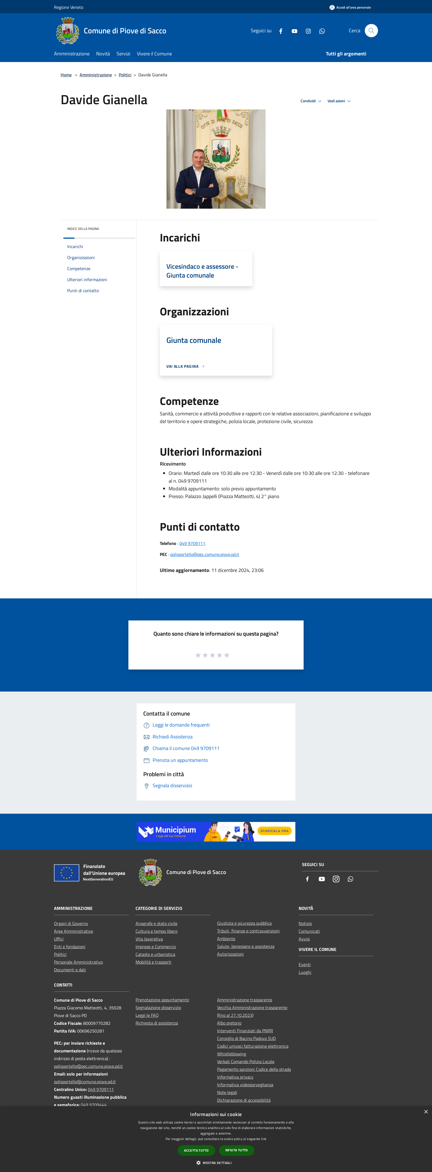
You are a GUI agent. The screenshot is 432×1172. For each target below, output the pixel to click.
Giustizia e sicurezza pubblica (244, 923)
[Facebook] (278, 30)
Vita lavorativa (149, 939)
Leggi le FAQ (147, 1015)
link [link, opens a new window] (263, 1138)
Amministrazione (96, 74)
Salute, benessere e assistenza (245, 946)
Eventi (305, 964)
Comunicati (309, 931)
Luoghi (305, 972)
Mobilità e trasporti (153, 962)
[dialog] (216, 1139)
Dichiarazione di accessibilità (244, 1100)
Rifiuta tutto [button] (236, 1150)
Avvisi (304, 939)
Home (66, 74)
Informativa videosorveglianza (245, 1084)
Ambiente (226, 938)
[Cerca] (371, 30)
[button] (216, 1162)
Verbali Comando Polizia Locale (245, 1061)
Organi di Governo (71, 923)
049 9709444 (94, 1104)
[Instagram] (306, 30)
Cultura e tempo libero (156, 931)
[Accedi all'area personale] (350, 7)
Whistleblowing (231, 1053)
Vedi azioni (340, 101)
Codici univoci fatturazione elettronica (252, 1046)
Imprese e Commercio (156, 946)
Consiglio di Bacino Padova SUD (246, 1038)
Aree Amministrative (73, 931)
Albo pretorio (229, 1023)
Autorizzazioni (230, 954)
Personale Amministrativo (78, 962)
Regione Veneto (68, 7)
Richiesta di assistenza (157, 1023)
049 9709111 (192, 543)
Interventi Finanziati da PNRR (245, 1030)
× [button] (426, 1112)
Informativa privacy (235, 1077)
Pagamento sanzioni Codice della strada (254, 1069)
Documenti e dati (70, 969)
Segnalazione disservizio (158, 1007)
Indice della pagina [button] (83, 228)
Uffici (59, 939)
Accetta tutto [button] (196, 1150)
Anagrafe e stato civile (156, 923)
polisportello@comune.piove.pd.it (85, 1081)
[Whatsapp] (319, 30)
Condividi (312, 101)
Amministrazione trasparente (244, 999)
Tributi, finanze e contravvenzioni (248, 931)
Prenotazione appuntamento (162, 999)
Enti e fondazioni (69, 946)
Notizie (305, 923)
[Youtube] (292, 30)
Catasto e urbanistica (155, 954)
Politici (125, 74)
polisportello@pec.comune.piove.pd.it (204, 554)
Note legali (227, 1092)
